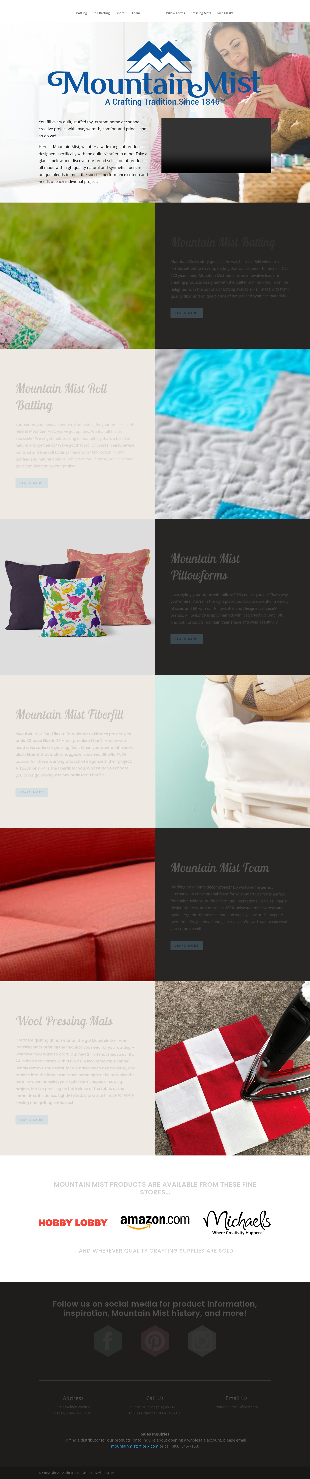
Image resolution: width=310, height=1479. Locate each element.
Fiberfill (118, 13)
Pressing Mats (203, 13)
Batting (79, 13)
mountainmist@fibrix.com (134, 1446)
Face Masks (227, 13)
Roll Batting (98, 13)
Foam (134, 13)
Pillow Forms (178, 13)
